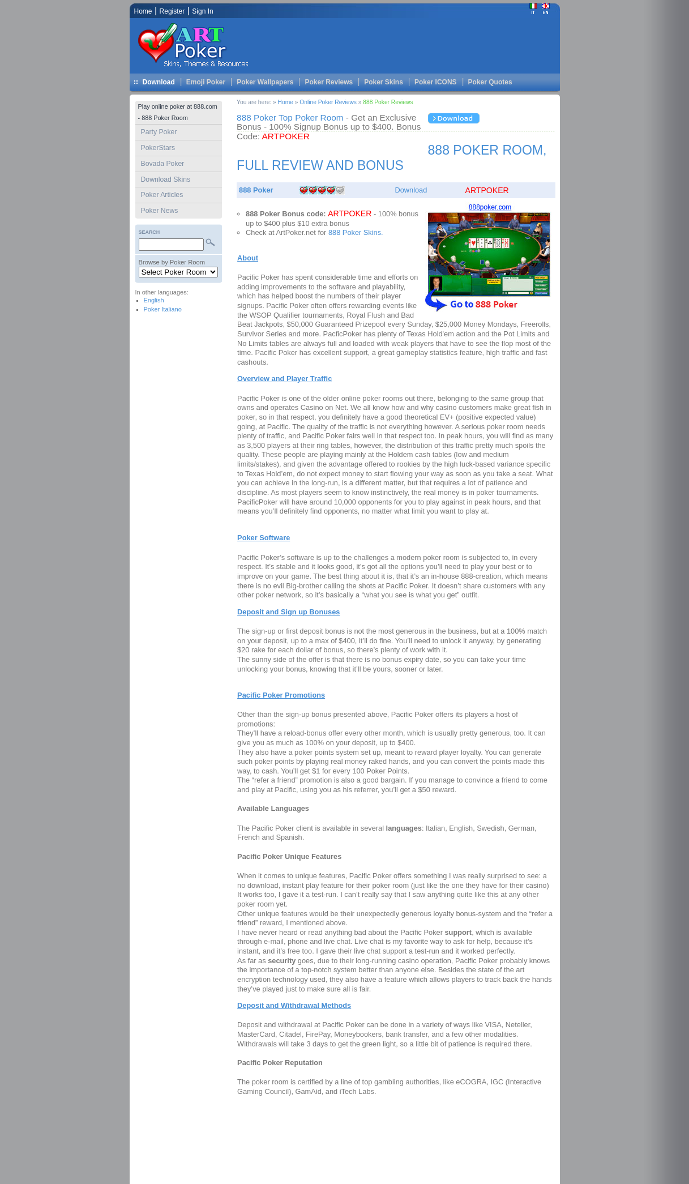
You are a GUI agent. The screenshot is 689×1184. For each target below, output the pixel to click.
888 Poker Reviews (388, 102)
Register (172, 11)
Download (159, 82)
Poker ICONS (435, 82)
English (154, 300)
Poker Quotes (490, 82)
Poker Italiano (163, 309)
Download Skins (166, 179)
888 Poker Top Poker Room (291, 117)
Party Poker (159, 132)
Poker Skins (383, 82)
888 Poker (256, 190)
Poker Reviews (329, 82)
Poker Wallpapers (265, 82)
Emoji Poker (205, 82)
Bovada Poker (163, 164)
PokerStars (158, 148)
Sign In (202, 11)
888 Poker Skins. (355, 232)
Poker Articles (162, 195)
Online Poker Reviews (328, 102)
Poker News (159, 211)
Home (285, 102)
